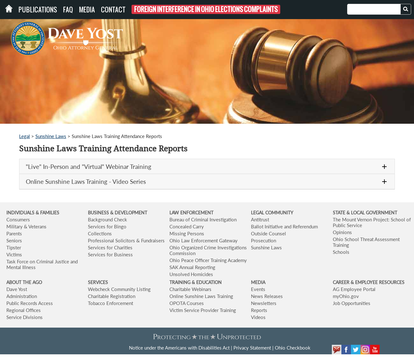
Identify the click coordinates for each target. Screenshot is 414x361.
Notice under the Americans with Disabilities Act (179, 348)
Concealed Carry (186, 226)
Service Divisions (24, 317)
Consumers (18, 219)
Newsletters (263, 303)
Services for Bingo (107, 226)
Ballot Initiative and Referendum (284, 226)
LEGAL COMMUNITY (272, 212)
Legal (24, 136)
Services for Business (110, 254)
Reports (259, 310)
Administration (21, 296)
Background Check (107, 219)
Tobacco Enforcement (110, 303)
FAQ (68, 9)
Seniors (14, 240)
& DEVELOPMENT (128, 212)
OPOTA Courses (186, 303)
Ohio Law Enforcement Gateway (203, 240)
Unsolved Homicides (191, 274)
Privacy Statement (252, 348)
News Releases (267, 296)
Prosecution (263, 240)
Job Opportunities (351, 303)
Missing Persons (186, 233)
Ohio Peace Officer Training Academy (208, 260)
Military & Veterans (26, 226)
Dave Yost (16, 289)
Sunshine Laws (50, 136)
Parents (14, 233)
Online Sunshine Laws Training (201, 296)
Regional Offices (23, 310)
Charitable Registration (111, 296)
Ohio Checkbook (292, 348)
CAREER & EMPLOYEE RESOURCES (368, 282)
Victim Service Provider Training (202, 310)
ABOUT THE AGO (24, 282)
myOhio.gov (346, 296)
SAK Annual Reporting (192, 267)
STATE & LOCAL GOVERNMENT (365, 212)
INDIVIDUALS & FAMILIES (32, 212)
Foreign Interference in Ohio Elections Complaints (206, 9)
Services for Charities (110, 247)
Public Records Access (29, 303)
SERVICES (98, 282)
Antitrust (260, 219)
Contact (113, 9)
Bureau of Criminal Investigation (203, 219)
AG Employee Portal (354, 289)
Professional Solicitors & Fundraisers (126, 240)
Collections (100, 233)
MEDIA (258, 282)
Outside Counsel (268, 233)
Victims (14, 254)
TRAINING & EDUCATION (195, 282)
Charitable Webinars (190, 289)
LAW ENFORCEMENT (191, 212)
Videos (258, 317)
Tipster (13, 247)
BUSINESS (99, 212)
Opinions (342, 232)
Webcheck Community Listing (119, 289)
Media (87, 9)
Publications (37, 9)
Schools (341, 252)
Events (258, 289)
